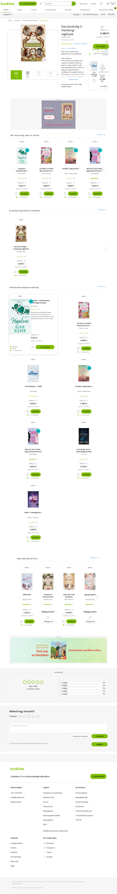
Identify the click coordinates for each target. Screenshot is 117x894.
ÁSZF (45, 824)
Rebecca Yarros (33, 517)
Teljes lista (101, 134)
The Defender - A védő (33, 386)
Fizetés (13, 848)
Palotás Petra (21, 252)
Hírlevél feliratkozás (84, 811)
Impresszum (48, 806)
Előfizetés (111, 14)
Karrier (46, 802)
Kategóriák (7, 14)
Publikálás (99, 736)
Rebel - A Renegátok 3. (33, 512)
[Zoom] (44, 59)
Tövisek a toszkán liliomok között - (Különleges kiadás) (46, 169)
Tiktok (47, 852)
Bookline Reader (82, 802)
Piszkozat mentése (80, 736)
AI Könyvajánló (27, 3)
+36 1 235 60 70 (16, 793)
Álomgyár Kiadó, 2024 (67, 40)
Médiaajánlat (48, 811)
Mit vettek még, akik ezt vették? (25, 135)
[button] (57, 74)
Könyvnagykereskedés (51, 815)
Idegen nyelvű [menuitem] (85, 10)
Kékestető (27, 594)
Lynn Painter (95, 174)
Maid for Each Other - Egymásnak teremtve (94, 169)
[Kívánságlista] (101, 3)
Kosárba (101, 46)
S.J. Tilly (83, 454)
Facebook (48, 843)
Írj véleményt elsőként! (80, 44)
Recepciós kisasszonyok (48, 595)
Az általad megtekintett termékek (24, 210)
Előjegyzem (48, 621)
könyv (22, 142)
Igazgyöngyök (90, 594)
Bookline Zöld (48, 797)
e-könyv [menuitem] (34, 10)
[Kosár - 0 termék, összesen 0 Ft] (111, 3)
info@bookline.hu (17, 797)
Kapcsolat (14, 861)
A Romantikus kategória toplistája (24, 287)
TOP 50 (78, 820)
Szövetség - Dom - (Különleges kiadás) (83, 450)
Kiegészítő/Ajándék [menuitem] (107, 9)
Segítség (76, 14)
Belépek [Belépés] (93, 4)
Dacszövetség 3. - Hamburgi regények (21, 247)
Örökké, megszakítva (70, 168)
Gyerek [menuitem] (19, 10)
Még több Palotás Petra (27, 558)
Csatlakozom (98, 776)
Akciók (103, 14)
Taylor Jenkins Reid (70, 174)
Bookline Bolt (16, 802)
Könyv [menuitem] (6, 10)
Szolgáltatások (17, 843)
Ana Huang (33, 391)
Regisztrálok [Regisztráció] (83, 4)
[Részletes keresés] (41, 4)
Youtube (48, 856)
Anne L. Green (46, 174)
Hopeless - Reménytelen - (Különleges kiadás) (22, 169)
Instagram (49, 847)
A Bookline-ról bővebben (52, 793)
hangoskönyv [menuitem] (51, 10)
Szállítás (14, 852)
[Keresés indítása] (74, 4)
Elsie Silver (22, 174)
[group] (16, 74)
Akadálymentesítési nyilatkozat (55, 831)
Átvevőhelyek (16, 857)
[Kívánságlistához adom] (107, 42)
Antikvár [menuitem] (68, 10)
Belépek (100, 744)
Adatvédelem (48, 820)
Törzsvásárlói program (90, 14)
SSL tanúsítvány (17, 884)
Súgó (12, 866)
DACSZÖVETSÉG (71, 48)
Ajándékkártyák (82, 797)
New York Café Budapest (69, 595)
